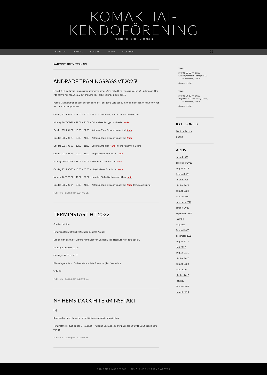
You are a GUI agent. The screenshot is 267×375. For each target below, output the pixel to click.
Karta (126, 122)
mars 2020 (181, 269)
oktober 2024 (182, 185)
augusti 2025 (182, 168)
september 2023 (184, 213)
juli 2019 (180, 281)
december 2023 (183, 202)
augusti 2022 (182, 241)
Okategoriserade (184, 131)
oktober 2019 (182, 275)
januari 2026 (182, 157)
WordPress (119, 369)
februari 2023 (182, 230)
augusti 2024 (182, 191)
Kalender (128, 52)
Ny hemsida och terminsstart (94, 300)
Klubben (95, 52)
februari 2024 (182, 196)
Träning (78, 52)
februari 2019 (182, 286)
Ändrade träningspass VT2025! (95, 81)
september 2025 (184, 163)
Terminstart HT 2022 (81, 214)
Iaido (111, 52)
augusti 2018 (182, 292)
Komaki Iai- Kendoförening (133, 23)
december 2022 (183, 236)
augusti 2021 (182, 252)
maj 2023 (180, 224)
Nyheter (60, 52)
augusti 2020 (182, 264)
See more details (185, 83)
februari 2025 (182, 174)
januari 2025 (182, 179)
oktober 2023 (182, 207)
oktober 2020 (182, 258)
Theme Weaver (160, 369)
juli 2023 (180, 219)
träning (68, 193)
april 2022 (181, 247)
